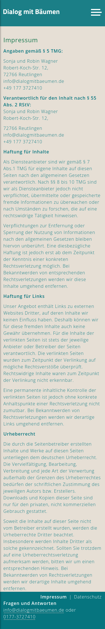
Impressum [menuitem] (53, 597)
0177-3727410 (19, 617)
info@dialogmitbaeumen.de (33, 610)
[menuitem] (88, 597)
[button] (96, 12)
